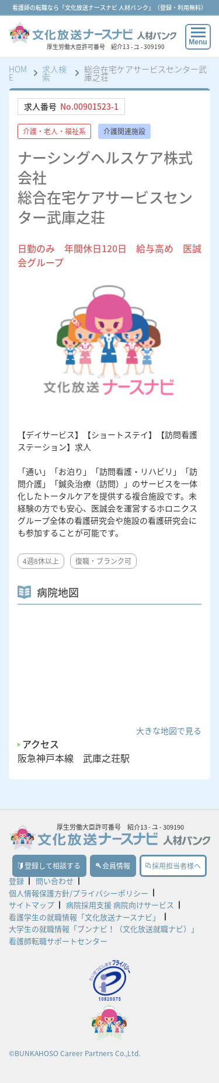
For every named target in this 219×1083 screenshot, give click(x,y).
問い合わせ (55, 880)
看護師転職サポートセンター (58, 941)
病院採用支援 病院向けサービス (120, 904)
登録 (16, 880)
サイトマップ (31, 904)
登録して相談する (49, 866)
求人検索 (54, 73)
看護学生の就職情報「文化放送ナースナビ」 (84, 917)
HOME (18, 73)
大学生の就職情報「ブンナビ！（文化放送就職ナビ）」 (104, 928)
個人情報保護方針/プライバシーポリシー (78, 893)
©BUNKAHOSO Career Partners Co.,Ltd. (74, 1053)
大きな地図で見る (168, 730)
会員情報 (113, 866)
